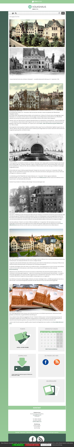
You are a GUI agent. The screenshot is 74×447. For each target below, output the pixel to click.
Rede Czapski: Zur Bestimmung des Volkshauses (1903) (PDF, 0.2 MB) (21, 375)
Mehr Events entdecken (51, 349)
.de (40, 421)
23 (51, 343)
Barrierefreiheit (36, 432)
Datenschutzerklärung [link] (57, 445)
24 (54, 343)
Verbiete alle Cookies (32, 445)
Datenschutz (29, 432)
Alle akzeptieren (18, 445)
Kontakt (17, 432)
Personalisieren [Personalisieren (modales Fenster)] (45, 445)
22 (48, 343)
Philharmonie (43, 177)
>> (61, 331)
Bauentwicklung (13, 269)
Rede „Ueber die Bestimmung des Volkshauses (51, 123)
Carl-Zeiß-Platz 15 (37, 415)
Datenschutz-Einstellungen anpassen (50, 432)
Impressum (22, 432)
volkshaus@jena (36, 421)
